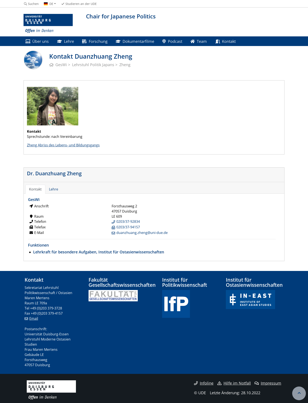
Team (198, 41)
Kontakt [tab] (35, 189)
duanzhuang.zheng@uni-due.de (142, 232)
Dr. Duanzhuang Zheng (54, 173)
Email (33, 318)
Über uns (37, 41)
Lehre (65, 41)
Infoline (203, 383)
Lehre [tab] (53, 189)
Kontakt (225, 41)
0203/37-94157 (128, 227)
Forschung (94, 41)
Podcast (172, 41)
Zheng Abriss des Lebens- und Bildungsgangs (63, 145)
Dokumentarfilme (135, 41)
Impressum (268, 383)
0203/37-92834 (128, 221)
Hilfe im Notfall (234, 383)
